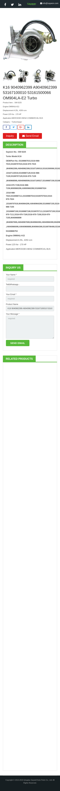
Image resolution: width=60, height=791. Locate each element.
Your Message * (12, 314)
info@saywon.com (50, 3)
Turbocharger (17, 122)
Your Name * (11, 275)
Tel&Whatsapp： (13, 284)
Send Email (30, 135)
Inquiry (10, 135)
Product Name (12, 304)
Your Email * (11, 294)
